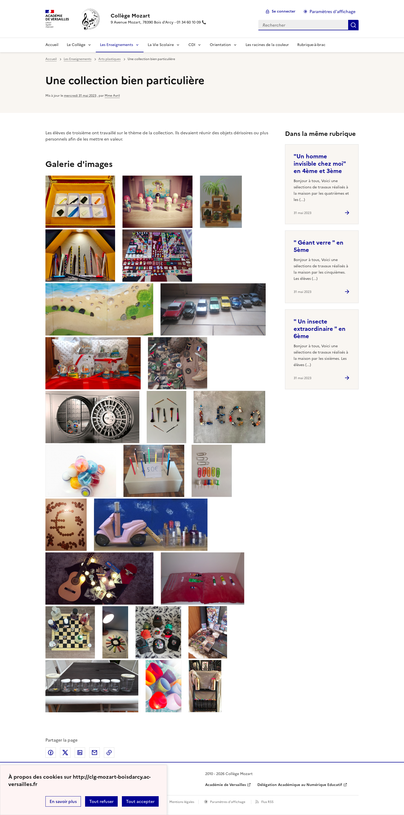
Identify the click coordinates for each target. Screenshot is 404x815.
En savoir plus (63, 801)
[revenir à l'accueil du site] (158, 15)
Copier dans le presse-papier (109, 752)
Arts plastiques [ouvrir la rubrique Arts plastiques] (109, 59)
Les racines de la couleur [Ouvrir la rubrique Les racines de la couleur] (267, 45)
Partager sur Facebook (50, 752)
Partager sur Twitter (65, 752)
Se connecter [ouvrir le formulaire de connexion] (283, 11)
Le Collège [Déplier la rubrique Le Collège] (76, 45)
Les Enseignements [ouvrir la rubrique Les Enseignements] (77, 59)
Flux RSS (267, 802)
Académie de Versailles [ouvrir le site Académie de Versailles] (225, 785)
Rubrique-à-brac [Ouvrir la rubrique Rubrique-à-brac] (311, 45)
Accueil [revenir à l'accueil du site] (51, 45)
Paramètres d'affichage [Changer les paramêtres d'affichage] (332, 11)
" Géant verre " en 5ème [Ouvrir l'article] (318, 246)
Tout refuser (101, 801)
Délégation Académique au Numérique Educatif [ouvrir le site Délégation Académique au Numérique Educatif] (299, 785)
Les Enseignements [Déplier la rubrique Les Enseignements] (116, 45)
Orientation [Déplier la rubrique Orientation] (220, 45)
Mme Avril (112, 95)
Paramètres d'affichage (227, 802)
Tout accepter (140, 801)
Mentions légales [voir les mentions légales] (181, 802)
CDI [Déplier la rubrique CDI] (191, 45)
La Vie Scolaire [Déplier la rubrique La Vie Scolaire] (161, 45)
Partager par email (94, 752)
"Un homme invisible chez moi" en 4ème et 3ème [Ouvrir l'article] (320, 163)
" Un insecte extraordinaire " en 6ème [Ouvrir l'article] (320, 328)
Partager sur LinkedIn (80, 752)
